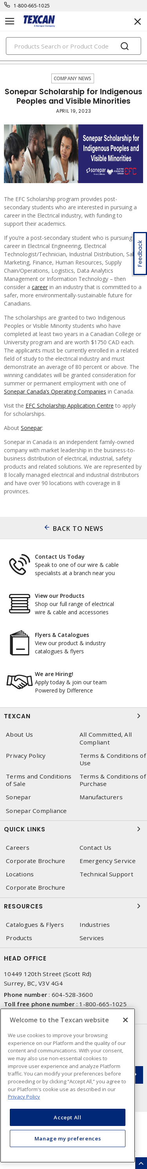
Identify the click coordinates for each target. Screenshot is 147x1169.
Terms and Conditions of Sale (38, 780)
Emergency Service (108, 861)
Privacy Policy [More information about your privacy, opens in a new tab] (24, 1096)
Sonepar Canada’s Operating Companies (55, 391)
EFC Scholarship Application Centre (69, 405)
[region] (67, 1085)
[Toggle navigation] (10, 21)
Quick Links (73, 829)
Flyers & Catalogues (62, 634)
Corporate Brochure (35, 861)
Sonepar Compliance (36, 811)
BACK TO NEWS (78, 528)
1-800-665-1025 (32, 5)
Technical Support (106, 874)
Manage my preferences (67, 1138)
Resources (73, 906)
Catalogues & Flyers (35, 924)
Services (92, 938)
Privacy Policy (26, 755)
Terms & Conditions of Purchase (113, 780)
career (40, 287)
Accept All (68, 1117)
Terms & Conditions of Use (113, 759)
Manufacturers (101, 797)
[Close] (125, 1020)
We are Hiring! (54, 674)
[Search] (73, 46)
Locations (20, 874)
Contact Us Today (60, 556)
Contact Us (96, 847)
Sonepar (31, 428)
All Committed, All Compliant (106, 738)
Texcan (73, 716)
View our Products (59, 595)
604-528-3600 (72, 994)
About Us (19, 734)
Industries (95, 924)
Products (19, 938)
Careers (17, 847)
